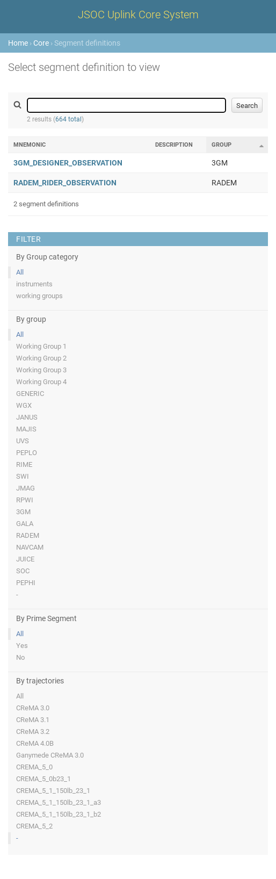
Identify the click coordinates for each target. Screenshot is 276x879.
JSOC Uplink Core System (138, 14)
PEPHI (25, 583)
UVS (22, 441)
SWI (22, 476)
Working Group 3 (41, 370)
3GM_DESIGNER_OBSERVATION (67, 162)
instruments (34, 284)
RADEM (27, 535)
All (20, 272)
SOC (23, 571)
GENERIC (30, 394)
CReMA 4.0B (35, 743)
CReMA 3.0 (32, 708)
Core (41, 43)
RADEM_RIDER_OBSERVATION (65, 182)
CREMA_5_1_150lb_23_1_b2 (58, 814)
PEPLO (26, 453)
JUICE (25, 559)
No (20, 657)
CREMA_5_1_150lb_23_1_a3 (58, 802)
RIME (24, 464)
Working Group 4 (41, 382)
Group (221, 144)
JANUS (27, 417)
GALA (24, 524)
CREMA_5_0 (34, 767)
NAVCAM (29, 547)
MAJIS (26, 429)
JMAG (25, 488)
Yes (22, 646)
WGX (24, 405)
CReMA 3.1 (32, 720)
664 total (68, 119)
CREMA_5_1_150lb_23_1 (53, 791)
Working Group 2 (41, 358)
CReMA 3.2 (32, 731)
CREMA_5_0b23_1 (43, 779)
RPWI (24, 500)
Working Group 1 (41, 346)
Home (18, 43)
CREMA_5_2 (34, 826)
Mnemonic (29, 144)
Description (174, 144)
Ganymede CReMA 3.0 (50, 755)
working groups (39, 296)
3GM (23, 512)
